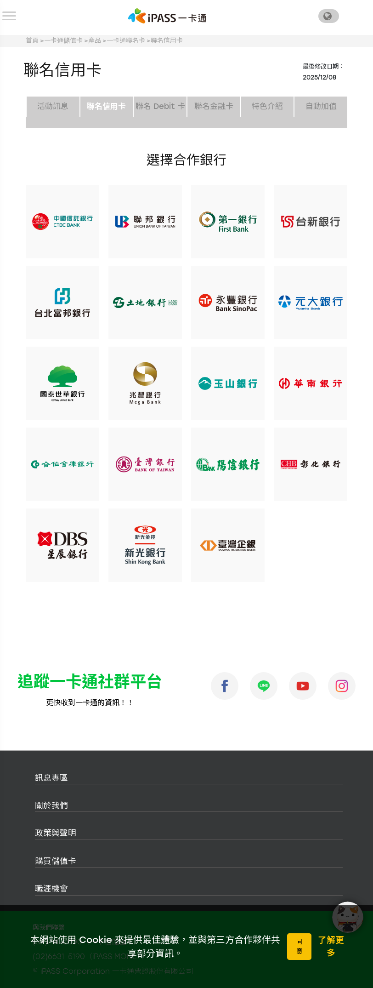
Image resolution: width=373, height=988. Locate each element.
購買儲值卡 (55, 861)
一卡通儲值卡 (63, 41)
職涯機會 (51, 888)
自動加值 (321, 106)
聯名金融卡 (213, 106)
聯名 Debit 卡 (160, 106)
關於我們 (51, 805)
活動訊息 (52, 106)
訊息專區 (51, 777)
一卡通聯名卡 (126, 41)
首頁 (32, 41)
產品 (94, 41)
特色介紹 (267, 106)
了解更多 (331, 946)
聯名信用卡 (167, 41)
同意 (299, 946)
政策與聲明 (55, 833)
